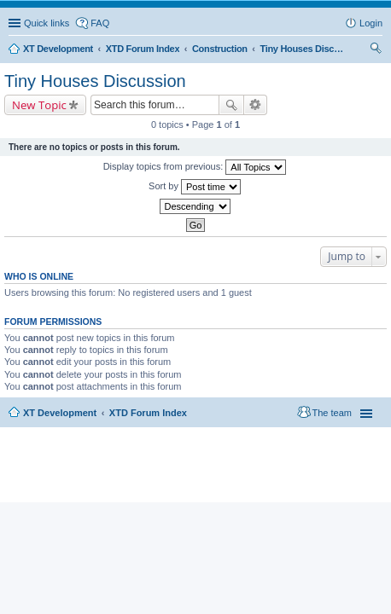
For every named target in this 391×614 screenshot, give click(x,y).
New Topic (39, 105)
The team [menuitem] (332, 413)
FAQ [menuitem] (99, 23)
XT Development (59, 413)
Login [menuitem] (370, 23)
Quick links (46, 23)
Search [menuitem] (375, 50)
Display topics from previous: (195, 167)
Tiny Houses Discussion (95, 81)
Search (231, 105)
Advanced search (255, 105)
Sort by (195, 186)
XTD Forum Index (148, 413)
